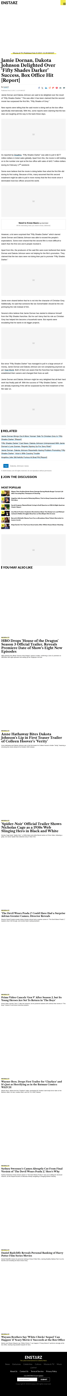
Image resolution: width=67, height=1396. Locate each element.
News (7, 1364)
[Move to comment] (64, 88)
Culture (38, 1364)
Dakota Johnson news (19, 466)
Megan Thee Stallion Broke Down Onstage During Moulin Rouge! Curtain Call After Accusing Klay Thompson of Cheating (37, 492)
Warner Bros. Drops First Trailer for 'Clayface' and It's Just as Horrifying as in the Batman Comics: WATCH (31, 1084)
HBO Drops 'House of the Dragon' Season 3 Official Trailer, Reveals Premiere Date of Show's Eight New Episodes (31, 646)
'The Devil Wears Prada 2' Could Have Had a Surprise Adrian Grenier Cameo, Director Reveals (33, 915)
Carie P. (6, 87)
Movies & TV (18, 53)
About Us (13, 1371)
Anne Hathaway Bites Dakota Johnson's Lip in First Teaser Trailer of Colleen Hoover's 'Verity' (31, 737)
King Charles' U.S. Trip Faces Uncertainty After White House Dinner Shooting (37, 525)
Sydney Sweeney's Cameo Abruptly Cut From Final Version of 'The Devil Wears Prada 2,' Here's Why (32, 1170)
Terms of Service (37, 1371)
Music (59, 1364)
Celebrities (27, 1364)
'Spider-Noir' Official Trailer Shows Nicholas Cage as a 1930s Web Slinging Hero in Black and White (31, 827)
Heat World (9, 370)
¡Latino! (33, 1367)
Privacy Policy (51, 1371)
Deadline (18, 155)
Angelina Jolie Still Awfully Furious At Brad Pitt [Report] (24, 457)
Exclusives (16, 1364)
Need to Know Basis (29, 223)
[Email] (60, 88)
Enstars (9, 2)
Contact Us (24, 1371)
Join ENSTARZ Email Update (33, 1376)
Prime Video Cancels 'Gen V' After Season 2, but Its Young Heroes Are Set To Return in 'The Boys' (31, 999)
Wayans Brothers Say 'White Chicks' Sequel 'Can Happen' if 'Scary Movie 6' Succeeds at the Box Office (33, 1338)
